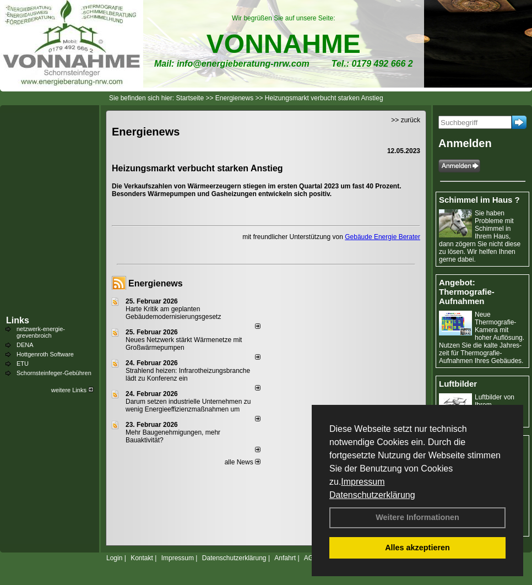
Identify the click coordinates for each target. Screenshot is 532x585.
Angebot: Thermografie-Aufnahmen (467, 292)
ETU (23, 363)
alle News (242, 462)
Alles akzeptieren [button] (417, 547)
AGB (311, 558)
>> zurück (405, 120)
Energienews (155, 283)
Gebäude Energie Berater (382, 237)
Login (114, 558)
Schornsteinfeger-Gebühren (54, 373)
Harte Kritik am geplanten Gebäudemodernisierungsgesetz (173, 313)
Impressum (362, 481)
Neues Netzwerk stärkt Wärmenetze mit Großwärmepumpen (184, 343)
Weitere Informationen (417, 517)
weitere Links (72, 390)
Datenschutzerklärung (372, 495)
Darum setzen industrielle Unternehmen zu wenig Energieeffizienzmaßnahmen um (188, 405)
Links (17, 320)
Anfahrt (285, 558)
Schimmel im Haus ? (479, 199)
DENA (25, 345)
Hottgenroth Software (45, 354)
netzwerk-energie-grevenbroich (41, 332)
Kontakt (142, 558)
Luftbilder (458, 383)
